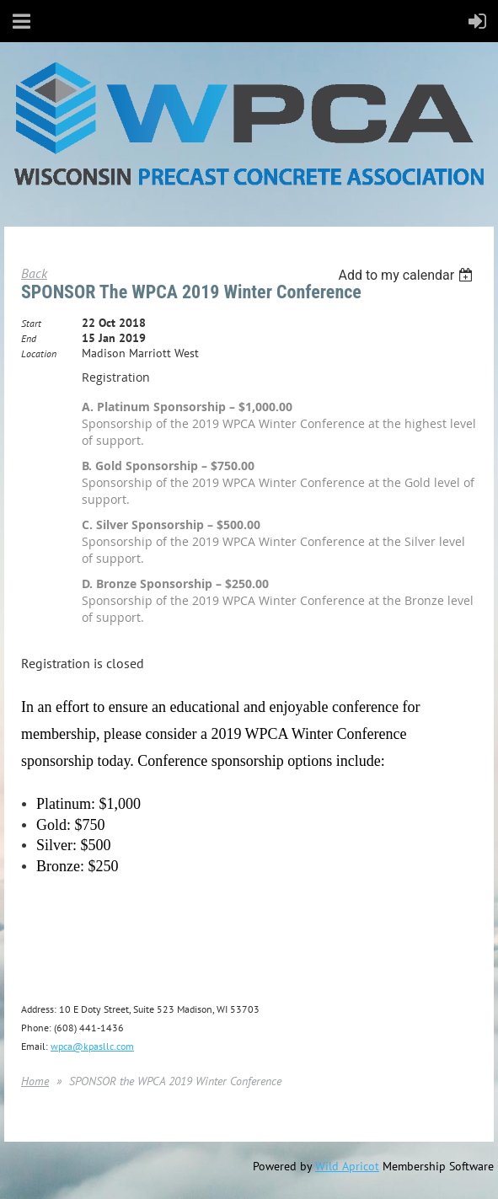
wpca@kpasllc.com (92, 1046)
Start (31, 323)
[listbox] (407, 275)
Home (35, 1081)
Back (34, 273)
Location (38, 353)
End (28, 338)
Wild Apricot (347, 1166)
